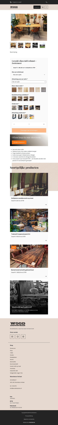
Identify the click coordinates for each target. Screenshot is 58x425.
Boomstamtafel (14, 364)
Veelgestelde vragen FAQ (16, 373)
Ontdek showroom (19, 142)
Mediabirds (32, 422)
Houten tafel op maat (15, 366)
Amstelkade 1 (13, 380)
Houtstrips (12, 368)
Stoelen (12, 355)
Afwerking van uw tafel (20, 79)
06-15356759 (13, 386)
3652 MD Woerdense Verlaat (17, 382)
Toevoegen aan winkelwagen (29, 130)
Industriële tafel (14, 370)
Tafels (11, 353)
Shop (11, 350)
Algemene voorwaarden (29, 419)
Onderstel (15, 104)
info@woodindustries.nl (16, 388)
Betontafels (13, 361)
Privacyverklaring (29, 416)
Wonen (12, 359)
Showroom (37, 7)
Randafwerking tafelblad (20, 95)
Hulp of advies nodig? (46, 2)
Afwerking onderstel (19, 113)
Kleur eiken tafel (18, 86)
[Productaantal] (29, 124)
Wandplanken (13, 357)
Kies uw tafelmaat (18, 72)
